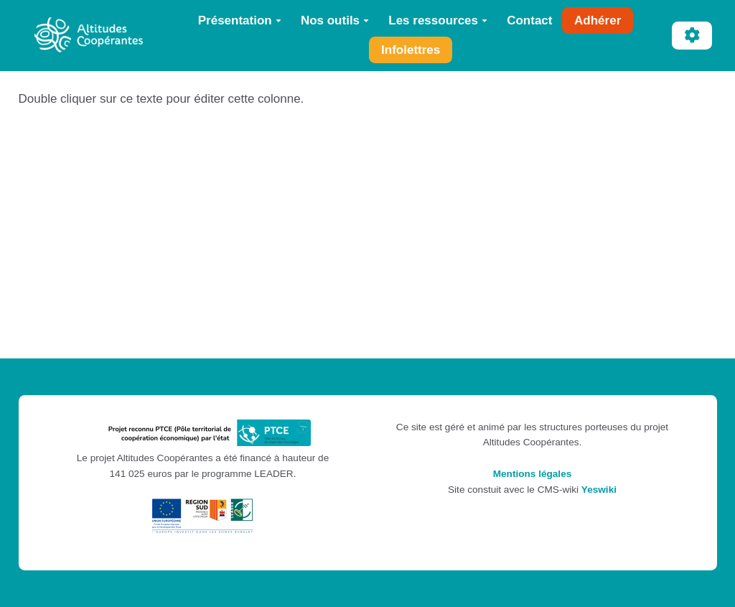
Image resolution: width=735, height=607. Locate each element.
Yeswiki (599, 489)
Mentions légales (532, 473)
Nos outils (335, 20)
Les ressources (437, 20)
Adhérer (597, 20)
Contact (529, 20)
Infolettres (410, 50)
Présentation (239, 20)
